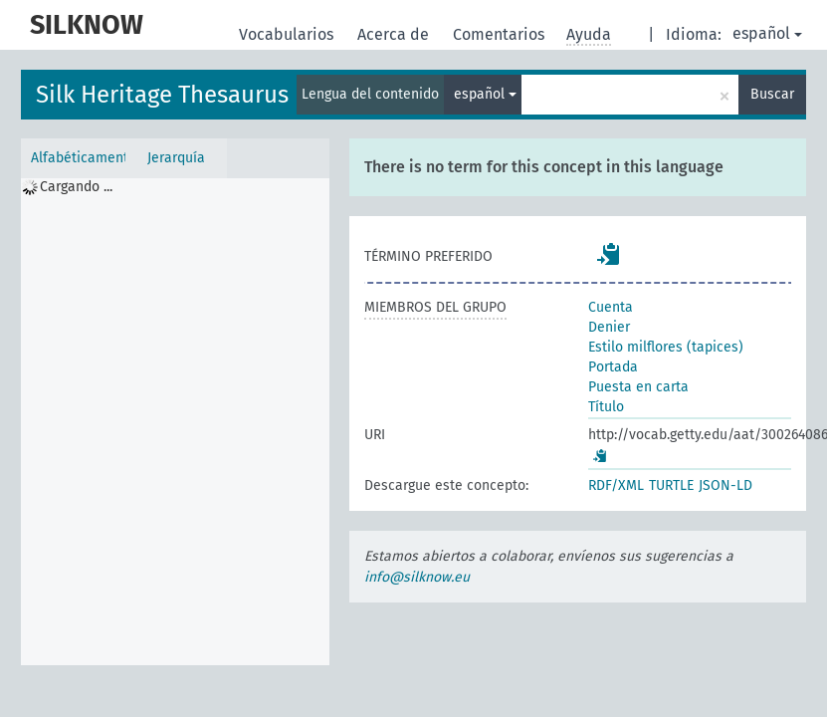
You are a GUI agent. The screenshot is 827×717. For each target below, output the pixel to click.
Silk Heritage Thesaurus (162, 95)
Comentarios (500, 34)
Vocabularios (288, 34)
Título (606, 406)
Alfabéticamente (78, 157)
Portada (613, 366)
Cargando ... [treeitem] (76, 186)
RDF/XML (616, 485)
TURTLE (671, 485)
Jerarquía (176, 157)
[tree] (175, 421)
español (767, 33)
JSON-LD (725, 485)
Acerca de (395, 34)
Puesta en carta (638, 386)
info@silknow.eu (417, 577)
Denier (609, 327)
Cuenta (610, 307)
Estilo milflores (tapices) (665, 347)
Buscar (772, 94)
